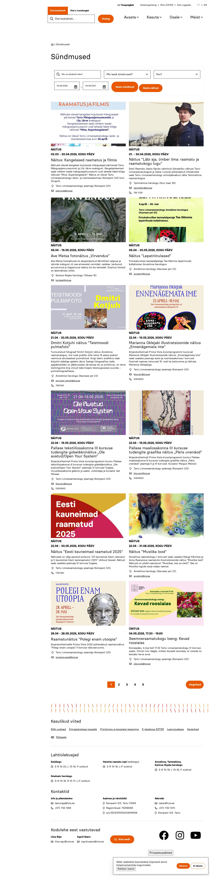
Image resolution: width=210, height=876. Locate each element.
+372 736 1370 (167, 818)
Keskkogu (56, 772)
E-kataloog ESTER (150, 737)
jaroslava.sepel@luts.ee (69, 661)
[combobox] (127, 74)
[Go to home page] (22, 27)
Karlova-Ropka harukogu (168, 775)
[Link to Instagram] (180, 845)
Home (52, 44)
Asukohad (197, 735)
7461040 (60, 386)
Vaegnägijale (124, 8)
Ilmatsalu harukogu (61, 786)
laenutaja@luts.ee (65, 813)
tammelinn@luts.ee (144, 187)
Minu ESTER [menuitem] (163, 8)
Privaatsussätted (160, 853)
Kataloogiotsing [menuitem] (145, 8)
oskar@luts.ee (166, 813)
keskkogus (133, 772)
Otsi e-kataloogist (82, 13)
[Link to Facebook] (164, 845)
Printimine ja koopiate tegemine (116, 737)
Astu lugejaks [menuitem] (181, 8)
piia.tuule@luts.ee (66, 188)
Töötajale (63, 747)
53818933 (139, 379)
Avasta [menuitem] (127, 20)
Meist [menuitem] (192, 20)
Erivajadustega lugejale (79, 737)
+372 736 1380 (63, 818)
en (202, 8)
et (195, 8)
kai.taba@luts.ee (65, 279)
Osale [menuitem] (171, 20)
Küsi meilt (124, 849)
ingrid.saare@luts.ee (92, 852)
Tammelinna (174, 772)
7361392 (60, 580)
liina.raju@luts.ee (143, 375)
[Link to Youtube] (195, 845)
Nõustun (183, 866)
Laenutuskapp (178, 735)
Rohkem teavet (126, 868)
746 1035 (139, 191)
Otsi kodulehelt (61, 13)
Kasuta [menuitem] (150, 20)
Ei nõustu (198, 866)
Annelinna (160, 772)
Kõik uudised (56, 737)
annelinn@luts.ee (143, 273)
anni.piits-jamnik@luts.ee (70, 381)
